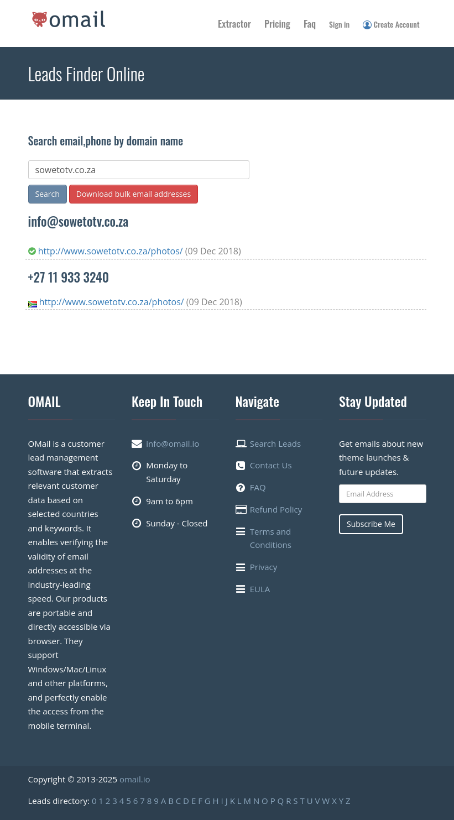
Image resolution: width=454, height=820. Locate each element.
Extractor (234, 23)
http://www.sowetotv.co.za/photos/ (106, 251)
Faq (310, 23)
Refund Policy (276, 509)
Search (47, 194)
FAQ (258, 487)
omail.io (134, 779)
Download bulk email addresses (133, 194)
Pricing (277, 23)
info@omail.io (172, 443)
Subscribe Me (371, 524)
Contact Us (271, 465)
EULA (260, 588)
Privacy (263, 566)
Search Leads (275, 443)
